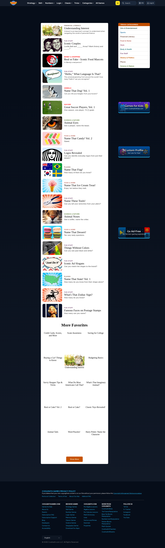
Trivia (76, 3)
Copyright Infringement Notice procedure (127, 493)
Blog (43, 520)
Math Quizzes (106, 526)
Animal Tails (52, 432)
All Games (100, 3)
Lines (85, 517)
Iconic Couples (72, 43)
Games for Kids (47, 507)
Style (122, 45)
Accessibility (46, 528)
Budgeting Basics (95, 358)
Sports (123, 32)
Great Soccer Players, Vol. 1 (79, 107)
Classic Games (71, 520)
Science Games (71, 523)
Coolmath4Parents (108, 532)
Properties (87, 526)
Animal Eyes (71, 122)
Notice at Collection (49, 496)
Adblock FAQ (86, 496)
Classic (68, 3)
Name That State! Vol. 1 (77, 279)
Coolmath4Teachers (109, 529)
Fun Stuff (68, 41)
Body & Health (126, 49)
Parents (44, 512)
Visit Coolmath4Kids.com (134, 109)
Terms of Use (62, 496)
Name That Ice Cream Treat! (80, 185)
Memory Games (71, 517)
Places (67, 167)
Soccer (67, 104)
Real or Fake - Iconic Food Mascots (83, 59)
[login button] (150, 3)
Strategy (31, 3)
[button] (118, 3)
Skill (40, 3)
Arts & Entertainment (128, 28)
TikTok (125, 507)
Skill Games (69, 509)
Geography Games (72, 526)
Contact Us (46, 526)
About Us (45, 509)
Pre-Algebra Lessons (90, 507)
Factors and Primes (90, 520)
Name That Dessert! (75, 232)
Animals (67, 88)
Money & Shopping (72, 57)
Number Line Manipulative (110, 519)
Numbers (49, 3)
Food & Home (69, 136)
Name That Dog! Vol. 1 (77, 90)
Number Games (71, 512)
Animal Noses (72, 216)
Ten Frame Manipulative (110, 511)
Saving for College (96, 333)
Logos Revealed (73, 152)
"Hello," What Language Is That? (82, 74)
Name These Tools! (74, 200)
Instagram (126, 512)
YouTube (126, 517)
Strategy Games (71, 507)
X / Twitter (126, 509)
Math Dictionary (89, 515)
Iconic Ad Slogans (74, 263)
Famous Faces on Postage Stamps (82, 310)
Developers (45, 523)
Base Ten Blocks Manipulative (107, 515)
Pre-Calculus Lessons (91, 512)
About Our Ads (74, 496)
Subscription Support (49, 517)
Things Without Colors (76, 247)
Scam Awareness (74, 333)
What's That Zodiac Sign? (78, 294)
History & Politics (127, 58)
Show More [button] (74, 459)
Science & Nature (72, 120)
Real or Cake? (74, 407)
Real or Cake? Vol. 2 (52, 407)
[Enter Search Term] (129, 3)
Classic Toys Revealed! (95, 407)
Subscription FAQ (48, 515)
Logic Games (70, 515)
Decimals (87, 523)
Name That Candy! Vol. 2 (78, 138)
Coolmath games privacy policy (59, 491)
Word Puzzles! (74, 432)
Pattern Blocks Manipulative (106, 523)
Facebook (126, 515)
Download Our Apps (73, 528)
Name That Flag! (73, 169)
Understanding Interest (76, 28)
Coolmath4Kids (107, 509)
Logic (59, 3)
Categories (87, 3)
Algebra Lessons (89, 509)
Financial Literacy (72, 25)
